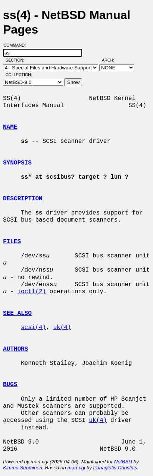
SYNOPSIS (17, 163)
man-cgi (76, 467)
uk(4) (62, 327)
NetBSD (123, 461)
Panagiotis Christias (115, 467)
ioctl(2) (31, 292)
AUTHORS (15, 349)
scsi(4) (33, 327)
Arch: (111, 60)
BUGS (10, 385)
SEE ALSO (17, 313)
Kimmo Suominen (22, 467)
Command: (17, 45)
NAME (10, 127)
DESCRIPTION (23, 199)
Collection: (19, 74)
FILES (12, 242)
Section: (17, 60)
